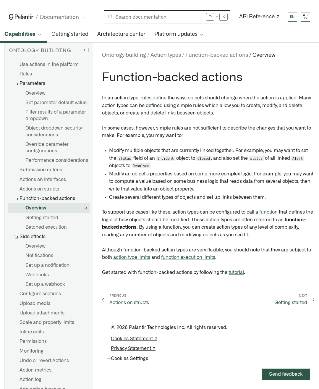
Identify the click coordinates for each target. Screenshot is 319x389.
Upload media (35, 303)
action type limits (131, 257)
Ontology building (124, 55)
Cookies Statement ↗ (134, 338)
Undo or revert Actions (44, 360)
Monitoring (31, 351)
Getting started (69, 34)
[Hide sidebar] (86, 49)
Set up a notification (47, 265)
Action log (30, 379)
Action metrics (35, 370)
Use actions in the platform (49, 64)
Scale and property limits (47, 322)
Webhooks (37, 274)
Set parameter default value (56, 102)
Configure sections (40, 293)
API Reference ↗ (259, 17)
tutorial (236, 272)
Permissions (33, 341)
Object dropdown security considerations (53, 131)
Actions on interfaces (43, 179)
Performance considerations (56, 160)
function (268, 212)
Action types (165, 55)
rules (145, 98)
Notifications (39, 255)
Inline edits (32, 332)
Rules (26, 74)
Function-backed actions (216, 55)
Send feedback (286, 374)
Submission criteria (41, 169)
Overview (35, 93)
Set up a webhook (45, 284)
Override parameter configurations (47, 147)
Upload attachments (42, 313)
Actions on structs (39, 189)
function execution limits (188, 257)
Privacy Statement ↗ (133, 348)
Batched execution (46, 227)
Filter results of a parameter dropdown (55, 115)
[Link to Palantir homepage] (21, 17)
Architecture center (121, 34)
